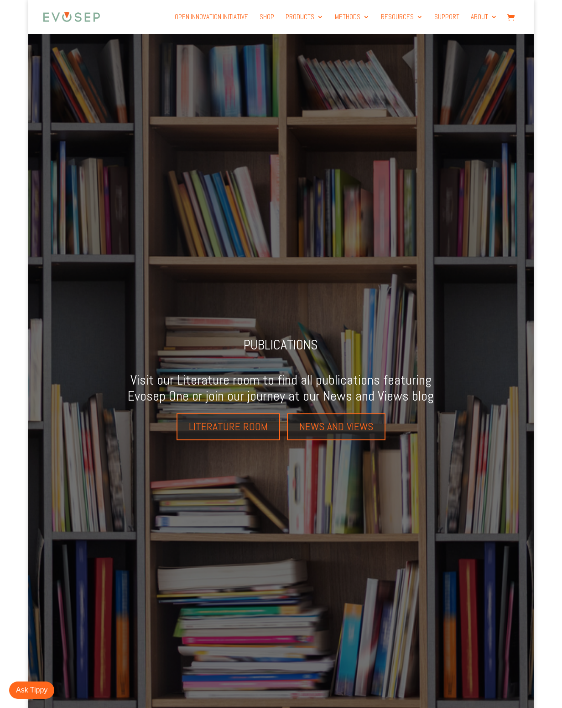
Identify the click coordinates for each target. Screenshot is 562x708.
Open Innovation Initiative (211, 17)
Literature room (228, 426)
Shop (267, 17)
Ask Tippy (31, 690)
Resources (397, 17)
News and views (336, 426)
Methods (347, 17)
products (300, 17)
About (479, 17)
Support (446, 17)
